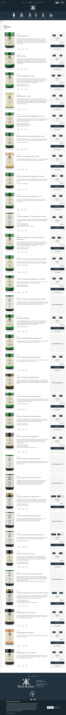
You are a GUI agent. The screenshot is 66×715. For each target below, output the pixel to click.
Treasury (51, 16)
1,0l (61, 35)
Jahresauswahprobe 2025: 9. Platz (24, 124)
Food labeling (57, 49)
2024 (54, 35)
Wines (14, 16)
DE (5, 2)
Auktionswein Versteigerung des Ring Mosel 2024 (27, 447)
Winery (24, 2)
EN (2, 2)
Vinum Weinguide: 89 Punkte (23, 225)
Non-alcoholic (43, 16)
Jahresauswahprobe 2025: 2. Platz (24, 247)
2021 (56, 175)
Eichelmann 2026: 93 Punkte (22, 425)
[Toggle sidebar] (1, 21)
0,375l (62, 496)
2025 (54, 155)
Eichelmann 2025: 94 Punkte (22, 505)
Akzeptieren (50, 707)
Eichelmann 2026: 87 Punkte (22, 249)
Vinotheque (37, 2)
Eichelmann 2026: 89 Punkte (23, 183)
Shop (30, 2)
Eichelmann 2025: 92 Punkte (22, 446)
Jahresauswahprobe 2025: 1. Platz (23, 85)
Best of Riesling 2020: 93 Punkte (23, 601)
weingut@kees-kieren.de (41, 684)
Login (62, 2)
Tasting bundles (21, 16)
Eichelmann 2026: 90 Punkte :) (23, 403)
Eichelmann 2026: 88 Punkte (23, 125)
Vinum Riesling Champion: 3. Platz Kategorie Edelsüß (27, 602)
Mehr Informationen (11, 713)
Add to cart (57, 46)
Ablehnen (57, 707)
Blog (42, 2)
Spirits (36, 16)
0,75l (59, 75)
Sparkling (30, 16)
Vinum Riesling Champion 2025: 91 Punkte (25, 226)
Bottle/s (61, 42)
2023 (54, 217)
